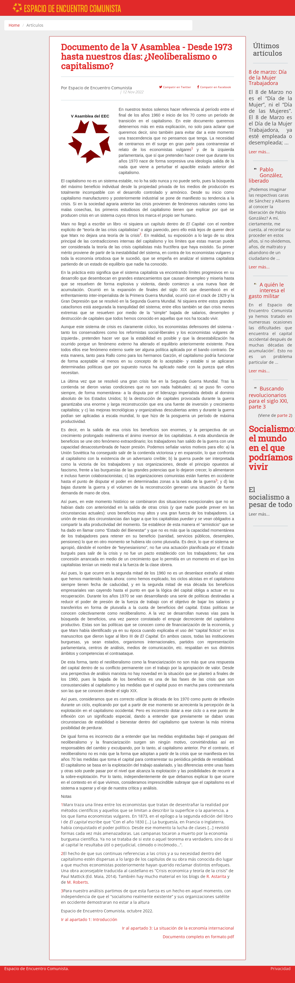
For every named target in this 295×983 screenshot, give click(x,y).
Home (14, 25)
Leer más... (259, 151)
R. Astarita (216, 876)
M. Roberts (77, 882)
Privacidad (281, 968)
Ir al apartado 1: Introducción (89, 919)
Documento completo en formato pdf (198, 936)
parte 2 (284, 415)
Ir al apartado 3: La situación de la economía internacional (178, 928)
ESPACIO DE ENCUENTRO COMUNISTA (66, 8)
